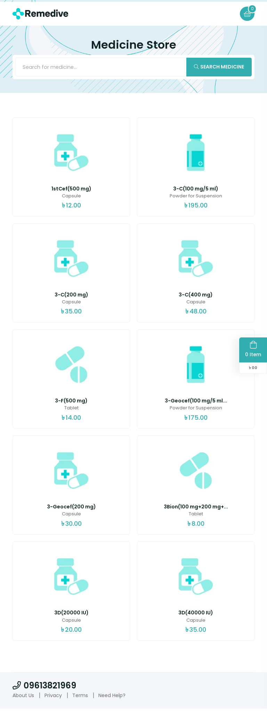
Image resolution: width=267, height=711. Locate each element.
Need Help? (112, 697)
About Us (23, 697)
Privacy (53, 697)
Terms (80, 697)
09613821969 (44, 687)
